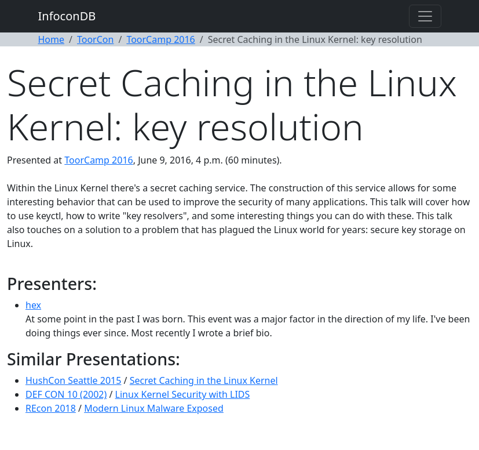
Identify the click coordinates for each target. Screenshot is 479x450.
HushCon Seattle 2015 (73, 380)
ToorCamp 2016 (160, 39)
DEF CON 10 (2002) (66, 394)
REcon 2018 (50, 408)
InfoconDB (67, 16)
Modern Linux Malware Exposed (154, 408)
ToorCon (95, 39)
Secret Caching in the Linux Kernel (204, 380)
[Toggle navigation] (425, 16)
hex (33, 305)
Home (51, 39)
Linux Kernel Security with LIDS (182, 394)
